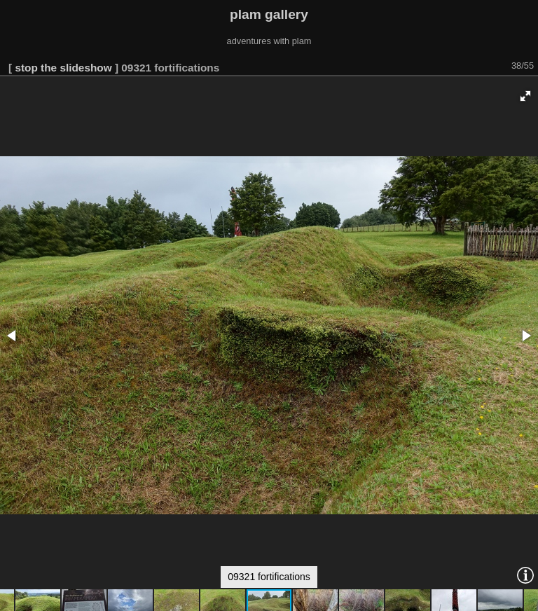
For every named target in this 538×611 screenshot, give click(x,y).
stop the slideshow (63, 68)
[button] (525, 96)
